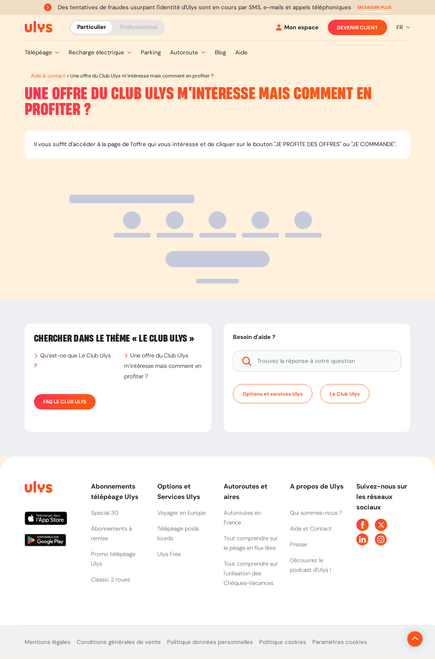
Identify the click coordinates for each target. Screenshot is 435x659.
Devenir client (357, 27)
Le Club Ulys (345, 394)
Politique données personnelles (210, 642)
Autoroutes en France (242, 517)
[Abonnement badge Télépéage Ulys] (38, 27)
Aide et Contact (311, 529)
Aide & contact (48, 75)
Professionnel (138, 27)
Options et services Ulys (273, 394)
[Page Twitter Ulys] (381, 525)
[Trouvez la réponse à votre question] (317, 361)
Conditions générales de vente (119, 642)
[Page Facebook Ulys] (362, 525)
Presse (298, 544)
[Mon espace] (297, 27)
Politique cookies (282, 642)
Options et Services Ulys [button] (178, 491)
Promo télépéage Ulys (113, 559)
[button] (374, 7)
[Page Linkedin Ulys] (362, 539)
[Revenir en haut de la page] (389, 639)
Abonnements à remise (111, 533)
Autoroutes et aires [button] (245, 491)
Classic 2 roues (110, 579)
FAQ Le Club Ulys (65, 402)
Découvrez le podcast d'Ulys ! (310, 565)
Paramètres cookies (339, 642)
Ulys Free (169, 554)
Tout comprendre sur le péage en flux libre (251, 543)
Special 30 (104, 513)
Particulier (91, 27)
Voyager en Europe (181, 513)
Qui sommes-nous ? (316, 513)
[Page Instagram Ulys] (381, 539)
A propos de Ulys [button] (317, 486)
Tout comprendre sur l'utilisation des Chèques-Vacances (251, 573)
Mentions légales (48, 642)
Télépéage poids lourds (178, 533)
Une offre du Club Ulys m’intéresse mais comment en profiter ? (162, 366)
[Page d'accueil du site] (38, 488)
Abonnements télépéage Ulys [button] (114, 491)
